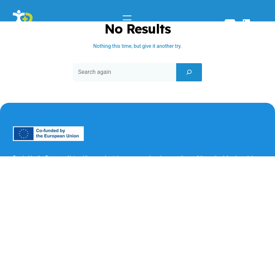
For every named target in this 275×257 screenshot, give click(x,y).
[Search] (189, 72)
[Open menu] (127, 17)
